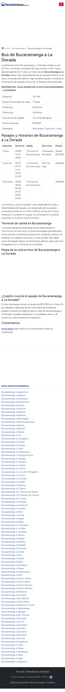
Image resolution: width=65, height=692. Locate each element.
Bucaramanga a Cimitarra (14, 462)
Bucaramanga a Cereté (13, 442)
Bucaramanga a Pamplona (14, 565)
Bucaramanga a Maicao (13, 535)
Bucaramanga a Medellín (13, 545)
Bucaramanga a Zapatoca (14, 661)
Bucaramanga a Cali (11, 435)
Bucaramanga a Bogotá (13, 428)
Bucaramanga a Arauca (12, 405)
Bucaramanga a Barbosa (13, 415)
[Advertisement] (32, 27)
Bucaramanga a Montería (13, 548)
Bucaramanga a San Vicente (15, 615)
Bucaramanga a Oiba (11, 555)
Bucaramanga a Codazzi (13, 465)
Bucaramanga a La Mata (13, 528)
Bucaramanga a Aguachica (14, 392)
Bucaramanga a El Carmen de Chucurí (20, 495)
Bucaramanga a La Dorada (14, 525)
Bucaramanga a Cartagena (14, 438)
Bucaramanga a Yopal (12, 658)
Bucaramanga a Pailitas (12, 558)
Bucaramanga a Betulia (12, 425)
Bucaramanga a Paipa (12, 561)
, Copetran (48, 128)
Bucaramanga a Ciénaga (13, 458)
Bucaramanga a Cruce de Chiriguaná (19, 472)
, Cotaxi (58, 128)
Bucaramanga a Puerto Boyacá (16, 585)
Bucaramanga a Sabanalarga (15, 608)
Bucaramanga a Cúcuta (13, 475)
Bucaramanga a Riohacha (14, 591)
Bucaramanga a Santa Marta (15, 601)
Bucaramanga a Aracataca (14, 398)
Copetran (7, 163)
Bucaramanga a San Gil (12, 621)
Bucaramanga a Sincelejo (14, 635)
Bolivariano (38, 128)
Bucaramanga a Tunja (12, 645)
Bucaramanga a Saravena (14, 631)
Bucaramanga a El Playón (13, 501)
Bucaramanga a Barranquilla (15, 418)
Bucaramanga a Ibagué (12, 518)
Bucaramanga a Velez (12, 655)
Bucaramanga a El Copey (14, 498)
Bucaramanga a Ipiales (12, 521)
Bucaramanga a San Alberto (15, 598)
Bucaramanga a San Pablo (14, 625)
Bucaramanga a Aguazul (13, 395)
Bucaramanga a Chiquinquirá (15, 452)
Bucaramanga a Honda (12, 515)
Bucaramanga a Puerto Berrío (16, 581)
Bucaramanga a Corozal (13, 468)
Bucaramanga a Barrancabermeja (17, 422)
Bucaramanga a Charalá (13, 445)
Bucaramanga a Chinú (12, 448)
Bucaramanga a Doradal (13, 481)
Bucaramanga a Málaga (13, 538)
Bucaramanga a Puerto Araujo (16, 578)
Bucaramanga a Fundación (14, 505)
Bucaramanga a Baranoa (13, 412)
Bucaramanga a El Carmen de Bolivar (19, 492)
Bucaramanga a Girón (12, 512)
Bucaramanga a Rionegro (13, 595)
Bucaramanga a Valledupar (14, 651)
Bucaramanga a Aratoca (13, 408)
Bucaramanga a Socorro (13, 638)
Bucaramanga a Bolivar (12, 432)
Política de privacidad (19, 682)
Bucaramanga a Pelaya (12, 568)
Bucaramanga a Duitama (13, 485)
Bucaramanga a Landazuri (14, 531)
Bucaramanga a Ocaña (12, 551)
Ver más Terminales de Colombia (32, 671)
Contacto (51, 682)
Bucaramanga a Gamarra (13, 508)
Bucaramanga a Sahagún (13, 611)
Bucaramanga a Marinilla (13, 541)
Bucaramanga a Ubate (12, 648)
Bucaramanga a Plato (12, 575)
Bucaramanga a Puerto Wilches (16, 588)
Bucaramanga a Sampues (14, 618)
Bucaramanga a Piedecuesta (15, 571)
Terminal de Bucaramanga (14, 231)
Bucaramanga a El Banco (13, 488)
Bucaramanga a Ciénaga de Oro (17, 455)
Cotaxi (5, 151)
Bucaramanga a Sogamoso (14, 641)
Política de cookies (37, 682)
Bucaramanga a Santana (13, 628)
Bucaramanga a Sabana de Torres (18, 605)
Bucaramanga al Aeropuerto (15, 402)
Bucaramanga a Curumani (14, 478)
